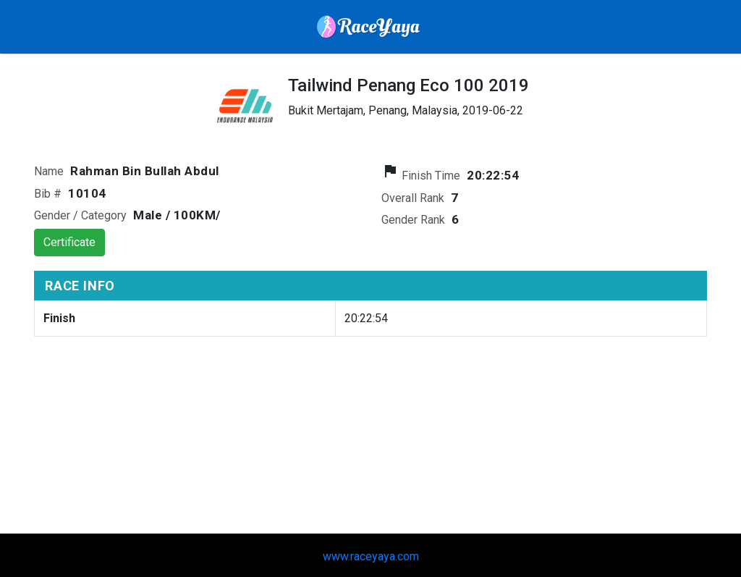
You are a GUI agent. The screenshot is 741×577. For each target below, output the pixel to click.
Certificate (69, 242)
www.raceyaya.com (371, 556)
